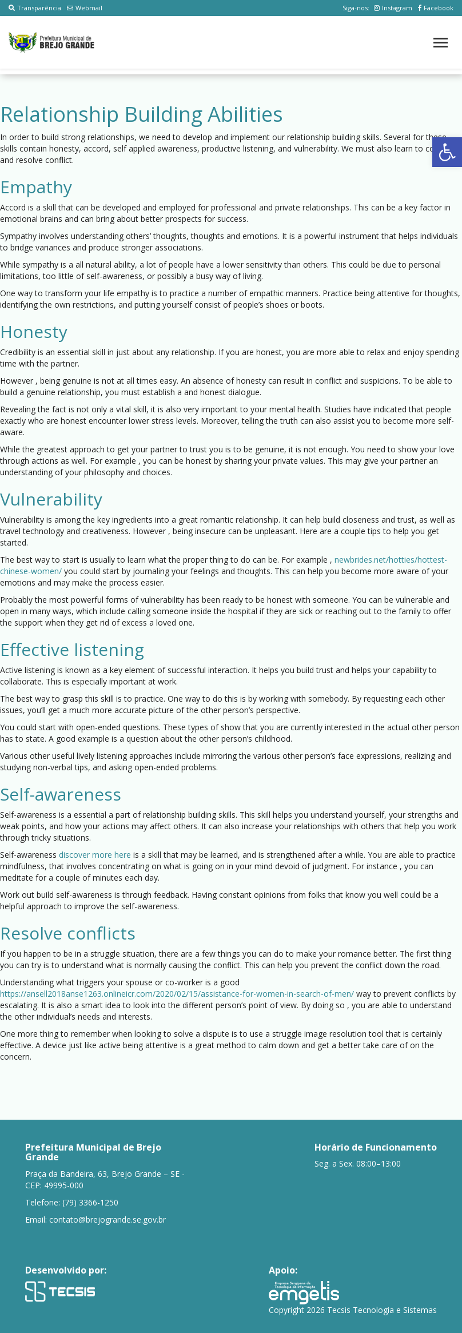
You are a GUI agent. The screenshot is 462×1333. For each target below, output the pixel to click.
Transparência (35, 7)
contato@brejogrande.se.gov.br (107, 1219)
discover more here (95, 854)
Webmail (84, 7)
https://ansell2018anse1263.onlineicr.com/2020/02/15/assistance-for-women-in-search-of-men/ (177, 993)
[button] (447, 152)
